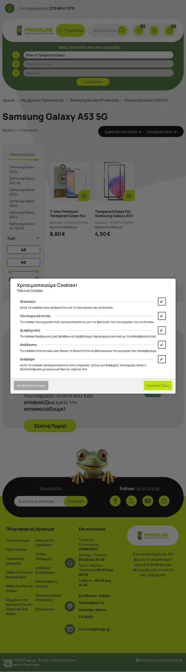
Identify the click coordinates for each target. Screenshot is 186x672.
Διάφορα (27, 359)
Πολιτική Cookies (30, 290)
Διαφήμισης (30, 330)
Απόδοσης (28, 344)
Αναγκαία (27, 301)
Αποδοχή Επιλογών (31, 385)
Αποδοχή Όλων (158, 385)
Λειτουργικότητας (35, 316)
